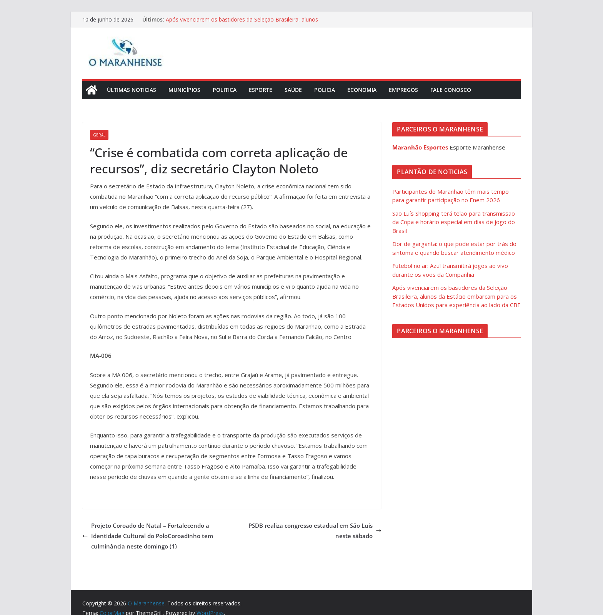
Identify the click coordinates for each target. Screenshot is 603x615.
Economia (361, 89)
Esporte (260, 89)
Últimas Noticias (131, 89)
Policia (324, 89)
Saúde (293, 89)
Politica (225, 89)
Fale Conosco (450, 89)
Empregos (403, 89)
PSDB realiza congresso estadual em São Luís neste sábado (314, 531)
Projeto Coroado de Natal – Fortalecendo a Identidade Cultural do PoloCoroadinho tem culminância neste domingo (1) (147, 536)
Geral (99, 135)
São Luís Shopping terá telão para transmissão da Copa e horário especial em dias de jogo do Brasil (453, 221)
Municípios (184, 89)
